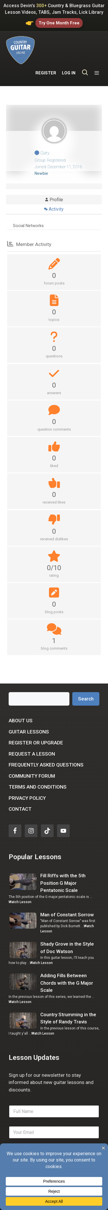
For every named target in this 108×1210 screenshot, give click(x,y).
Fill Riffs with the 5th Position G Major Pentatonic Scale (63, 863)
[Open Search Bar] (85, 49)
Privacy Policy (27, 778)
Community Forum (32, 756)
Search (86, 679)
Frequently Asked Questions (46, 745)
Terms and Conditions (38, 767)
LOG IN (68, 49)
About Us (21, 701)
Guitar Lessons (29, 712)
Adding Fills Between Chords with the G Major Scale (66, 963)
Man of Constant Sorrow (67, 895)
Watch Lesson (20, 882)
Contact (20, 790)
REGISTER (45, 49)
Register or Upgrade (36, 723)
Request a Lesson (32, 734)
